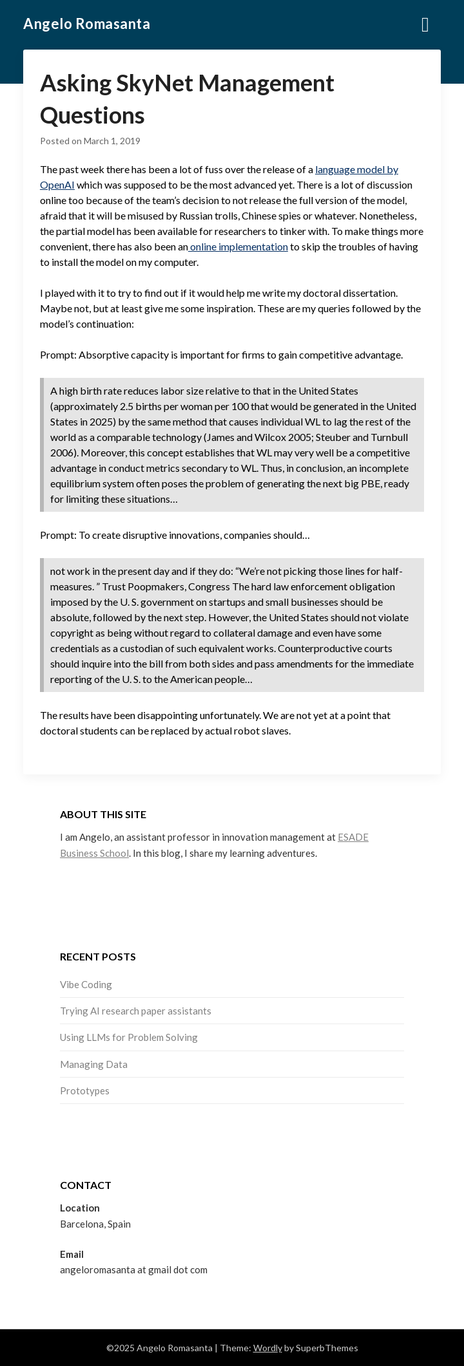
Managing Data (94, 1064)
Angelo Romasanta (86, 23)
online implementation (238, 246)
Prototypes (85, 1090)
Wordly (267, 1347)
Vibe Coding (86, 984)
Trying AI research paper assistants (135, 1010)
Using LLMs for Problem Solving (129, 1037)
